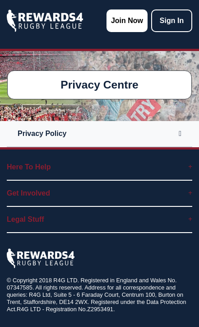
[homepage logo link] (45, 20)
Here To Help (99, 167)
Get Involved (99, 193)
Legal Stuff (99, 219)
